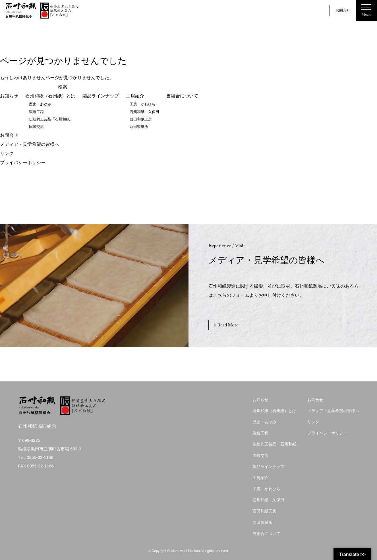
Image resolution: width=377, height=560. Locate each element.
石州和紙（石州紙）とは (50, 96)
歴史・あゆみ (40, 104)
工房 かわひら (143, 104)
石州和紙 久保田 (144, 112)
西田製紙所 (139, 126)
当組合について (182, 96)
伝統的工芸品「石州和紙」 (51, 119)
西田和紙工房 (141, 119)
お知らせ (9, 96)
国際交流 (36, 126)
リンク (7, 153)
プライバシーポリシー (22, 162)
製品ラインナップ (100, 96)
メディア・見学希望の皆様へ (29, 144)
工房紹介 (135, 96)
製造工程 (36, 112)
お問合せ (342, 10)
